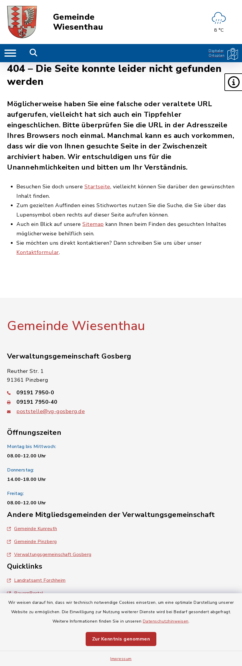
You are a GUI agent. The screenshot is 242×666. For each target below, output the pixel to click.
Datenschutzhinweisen (166, 621)
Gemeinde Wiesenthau (78, 22)
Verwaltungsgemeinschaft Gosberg (49, 554)
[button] (233, 82)
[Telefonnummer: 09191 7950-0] (121, 392)
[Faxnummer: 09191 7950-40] (121, 401)
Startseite (97, 186)
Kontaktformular (37, 252)
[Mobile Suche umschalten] (33, 53)
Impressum (121, 659)
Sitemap (93, 224)
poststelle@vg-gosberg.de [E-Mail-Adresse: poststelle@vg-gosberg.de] (50, 411)
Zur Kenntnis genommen (121, 639)
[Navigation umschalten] (10, 53)
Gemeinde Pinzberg (32, 541)
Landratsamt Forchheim (36, 580)
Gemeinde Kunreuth (32, 528)
